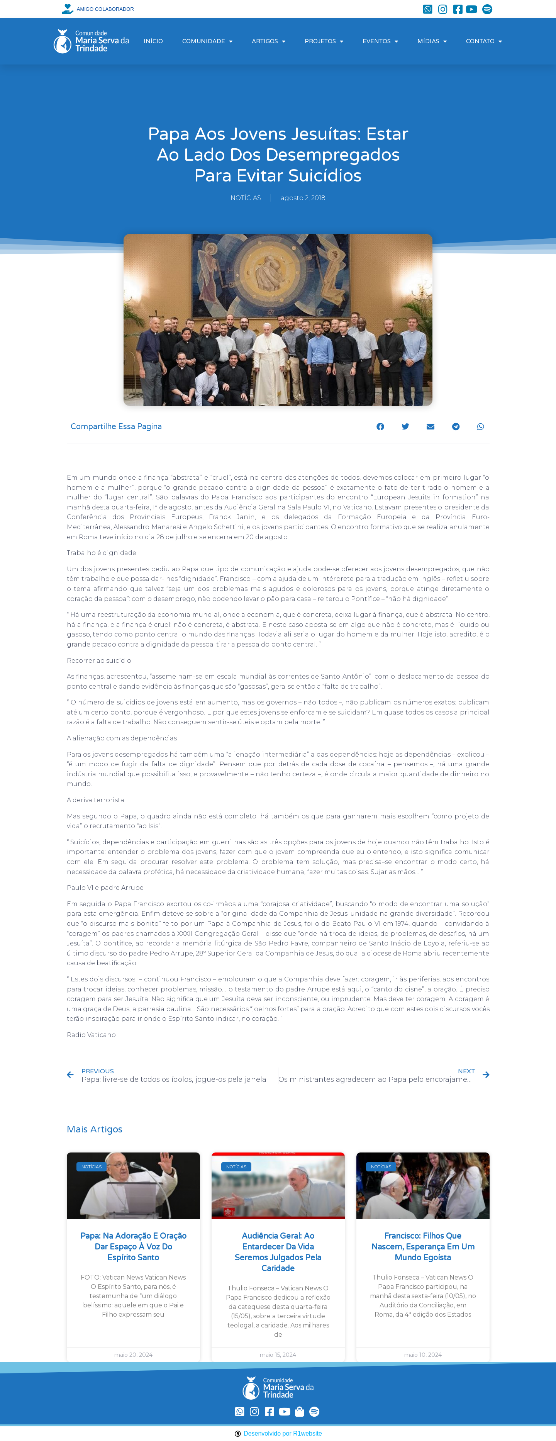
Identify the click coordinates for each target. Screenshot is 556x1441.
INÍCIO (153, 41)
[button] (380, 426)
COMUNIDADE (207, 41)
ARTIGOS (268, 41)
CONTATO (484, 41)
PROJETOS (324, 41)
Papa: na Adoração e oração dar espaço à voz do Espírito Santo (133, 1247)
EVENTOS (380, 41)
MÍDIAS (432, 41)
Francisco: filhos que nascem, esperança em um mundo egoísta (423, 1247)
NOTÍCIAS (246, 198)
